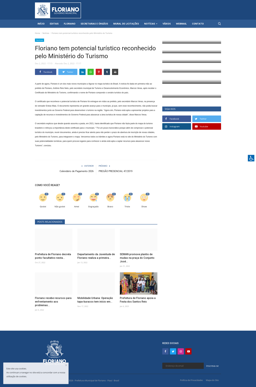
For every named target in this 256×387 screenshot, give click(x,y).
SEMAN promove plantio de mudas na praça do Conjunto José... (137, 258)
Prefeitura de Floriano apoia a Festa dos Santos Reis (138, 299)
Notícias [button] (150, 23)
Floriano (69, 23)
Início (41, 23)
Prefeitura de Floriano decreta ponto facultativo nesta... (53, 256)
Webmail (181, 23)
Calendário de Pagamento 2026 (77, 171)
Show (144, 206)
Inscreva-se (212, 365)
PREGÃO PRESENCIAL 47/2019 (115, 171)
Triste (127, 206)
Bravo (110, 206)
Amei (76, 206)
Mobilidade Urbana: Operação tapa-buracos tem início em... (95, 299)
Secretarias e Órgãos (94, 23)
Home (37, 33)
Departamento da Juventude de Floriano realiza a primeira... (96, 256)
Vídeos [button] (167, 23)
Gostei (43, 206)
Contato (198, 23)
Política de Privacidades (191, 380)
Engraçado (93, 206)
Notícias (45, 33)
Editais (54, 23)
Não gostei (60, 206)
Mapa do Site (212, 380)
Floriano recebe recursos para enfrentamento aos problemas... (53, 301)
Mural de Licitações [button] (126, 23)
